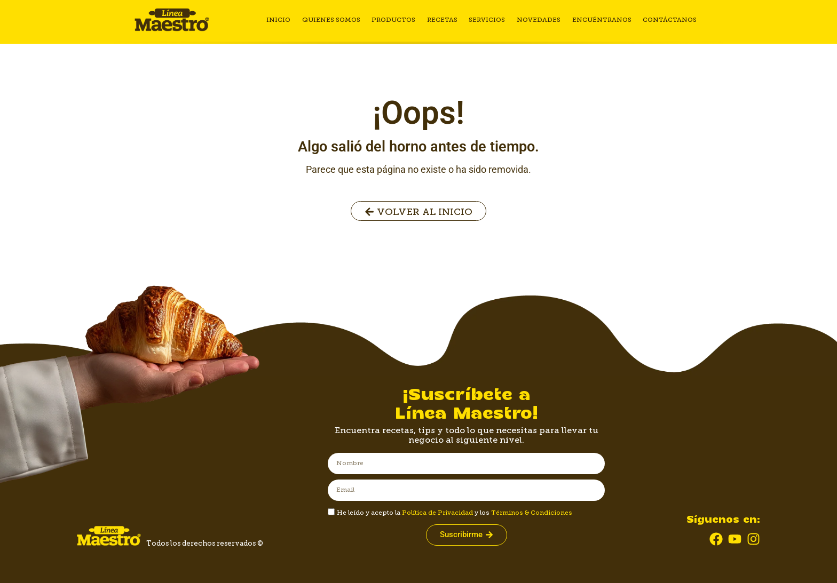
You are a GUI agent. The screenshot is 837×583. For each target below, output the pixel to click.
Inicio (283, 19)
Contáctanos (669, 19)
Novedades (539, 19)
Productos (396, 19)
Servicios (488, 19)
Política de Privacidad (437, 512)
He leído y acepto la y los (454, 512)
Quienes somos (335, 19)
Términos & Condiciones (531, 512)
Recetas (444, 19)
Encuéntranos (601, 19)
